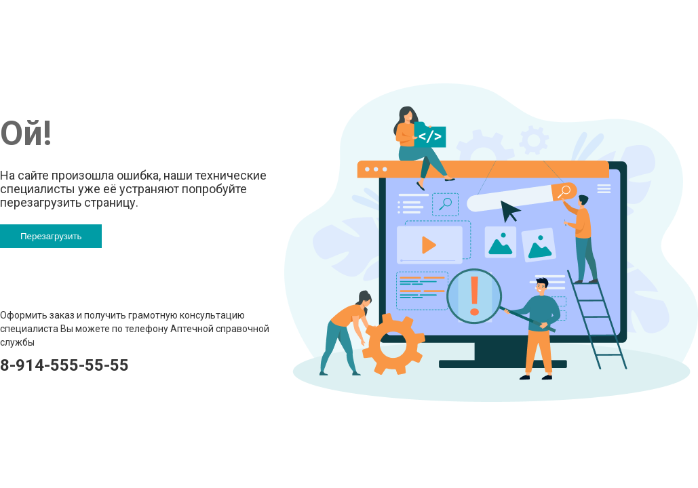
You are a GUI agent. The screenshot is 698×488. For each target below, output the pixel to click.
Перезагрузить (50, 236)
